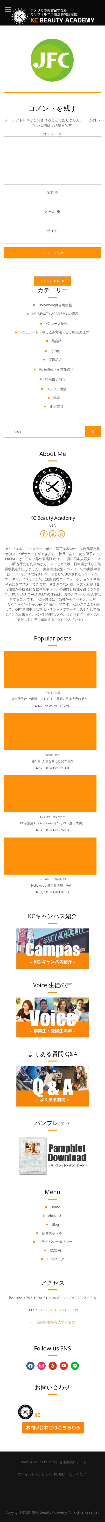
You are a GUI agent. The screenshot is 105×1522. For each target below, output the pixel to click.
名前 (52, 192)
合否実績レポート (55, 1233)
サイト (52, 230)
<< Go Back (52, 281)
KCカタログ (55, 1259)
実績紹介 (55, 359)
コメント (52, 134)
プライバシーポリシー (55, 1241)
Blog (55, 1224)
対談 (56, 397)
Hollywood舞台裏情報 (55, 305)
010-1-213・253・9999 (58, 1310)
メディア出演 (56, 389)
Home (55, 1207)
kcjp (40, 705)
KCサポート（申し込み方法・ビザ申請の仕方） (56, 332)
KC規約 (55, 1250)
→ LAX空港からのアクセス (52, 1322)
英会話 (56, 341)
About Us (55, 1215)
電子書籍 (56, 406)
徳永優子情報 (55, 379)
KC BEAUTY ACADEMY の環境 (55, 313)
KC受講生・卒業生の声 (56, 369)
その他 (55, 350)
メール (52, 211)
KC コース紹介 (56, 323)
